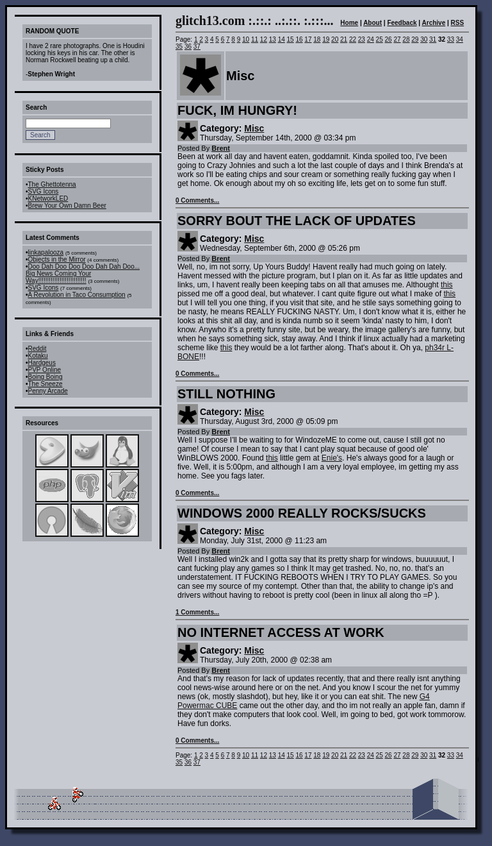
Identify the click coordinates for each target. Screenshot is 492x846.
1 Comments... (197, 612)
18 (316, 39)
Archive (434, 22)
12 (263, 39)
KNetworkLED (48, 198)
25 (379, 39)
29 (414, 39)
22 (352, 39)
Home (349, 22)
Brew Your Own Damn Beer (67, 205)
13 (272, 39)
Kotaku (38, 355)
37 (197, 46)
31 (432, 39)
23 (361, 39)
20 (334, 39)
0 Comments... (197, 200)
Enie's (332, 457)
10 (245, 39)
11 (254, 39)
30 (423, 39)
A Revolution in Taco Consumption (77, 294)
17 (307, 39)
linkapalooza (46, 252)
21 (343, 39)
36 (188, 46)
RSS (457, 22)
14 (281, 39)
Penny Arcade (48, 390)
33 (450, 39)
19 (325, 39)
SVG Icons (43, 191)
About (372, 22)
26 (388, 39)
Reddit (37, 348)
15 (290, 39)
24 (370, 39)
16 (298, 39)
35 (179, 46)
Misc (254, 128)
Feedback (401, 22)
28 (405, 39)
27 (396, 39)
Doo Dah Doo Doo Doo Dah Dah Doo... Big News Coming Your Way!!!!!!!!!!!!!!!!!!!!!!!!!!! (83, 273)
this (447, 284)
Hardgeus (42, 362)
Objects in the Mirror (57, 259)
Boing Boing (45, 376)
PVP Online (45, 369)
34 (459, 39)
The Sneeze (45, 383)
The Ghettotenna (52, 184)
